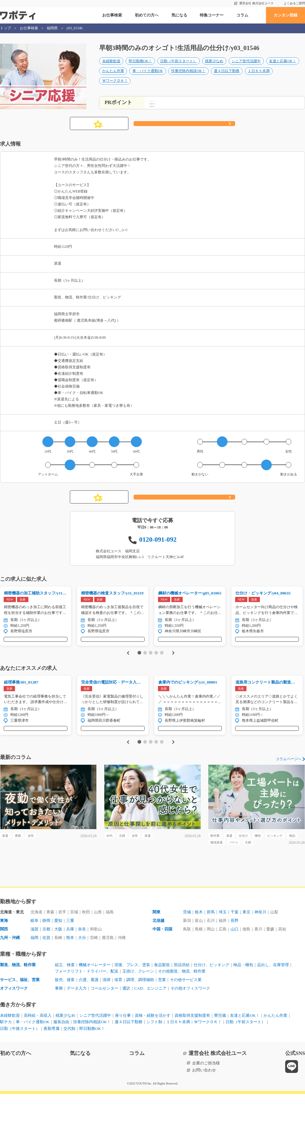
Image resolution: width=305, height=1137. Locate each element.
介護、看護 (89, 1022)
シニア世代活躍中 (246, 68)
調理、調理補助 (140, 1022)
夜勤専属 (51, 1071)
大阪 (58, 972)
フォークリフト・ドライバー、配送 (86, 1014)
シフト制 (154, 1065)
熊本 (70, 980)
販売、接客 (65, 1022)
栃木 (199, 955)
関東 (156, 955)
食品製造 (162, 1007)
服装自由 (61, 1065)
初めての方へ (147, 15)
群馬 (211, 955)
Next (174, 676)
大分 (82, 980)
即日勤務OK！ (140, 68)
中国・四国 (162, 972)
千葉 (235, 955)
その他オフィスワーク (190, 1031)
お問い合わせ (204, 1113)
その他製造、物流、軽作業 (182, 1014)
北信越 (158, 963)
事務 (59, 1031)
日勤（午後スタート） (20, 1071)
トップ (5, 28)
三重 (70, 963)
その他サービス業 (186, 1022)
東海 (4, 963)
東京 (246, 955)
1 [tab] (139, 676)
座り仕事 (123, 1058)
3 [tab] (150, 676)
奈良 (82, 972)
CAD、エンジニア (150, 1031)
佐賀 (46, 980)
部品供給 (182, 1007)
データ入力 (77, 1031)
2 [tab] (145, 676)
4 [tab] (156, 676)
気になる (179, 15)
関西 (4, 972)
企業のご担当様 (206, 1106)
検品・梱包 (243, 1007)
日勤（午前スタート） (178, 68)
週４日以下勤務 (226, 77)
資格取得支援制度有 (192, 1058)
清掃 (106, 1022)
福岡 (34, 980)
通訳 (126, 1031)
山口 (235, 972)
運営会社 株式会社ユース (256, 3)
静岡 (46, 963)
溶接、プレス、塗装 (132, 1007)
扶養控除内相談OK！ (188, 77)
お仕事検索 (112, 15)
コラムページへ (288, 790)
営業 (162, 1022)
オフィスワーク (14, 1031)
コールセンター (104, 1031)
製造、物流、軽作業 (18, 1007)
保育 (118, 1022)
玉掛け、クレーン (138, 1014)
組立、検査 (65, 1007)
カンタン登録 (285, 15)
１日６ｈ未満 (259, 77)
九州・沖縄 (10, 980)
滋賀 (34, 972)
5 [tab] (162, 676)
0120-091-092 (158, 556)
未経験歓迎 (111, 68)
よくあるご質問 (294, 3)
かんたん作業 (113, 77)
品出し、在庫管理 (273, 1007)
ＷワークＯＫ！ (115, 87)
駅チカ (6, 1065)
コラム (242, 15)
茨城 (187, 955)
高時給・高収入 (38, 1058)
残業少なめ (214, 68)
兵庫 (70, 972)
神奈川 (260, 955)
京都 (46, 972)
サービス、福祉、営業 (20, 1022)
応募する (184, 141)
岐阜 (34, 963)
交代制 (69, 1071)
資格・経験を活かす (152, 1058)
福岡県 (52, 28)
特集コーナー (212, 15)
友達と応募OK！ (282, 68)
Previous (127, 676)
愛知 (58, 963)
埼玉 (223, 955)
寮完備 (220, 1058)
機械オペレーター (94, 1007)
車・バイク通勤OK (147, 77)
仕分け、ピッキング (211, 1007)
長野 (235, 963)
